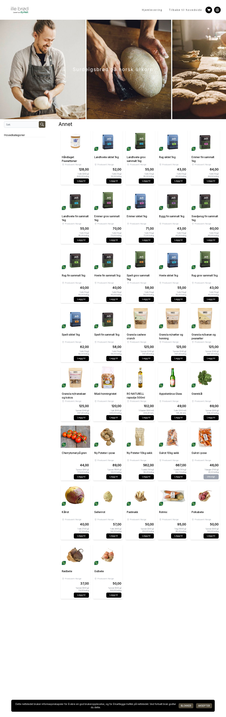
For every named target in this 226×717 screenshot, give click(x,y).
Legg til (81, 180)
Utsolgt (211, 476)
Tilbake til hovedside (185, 9)
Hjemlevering (152, 9)
